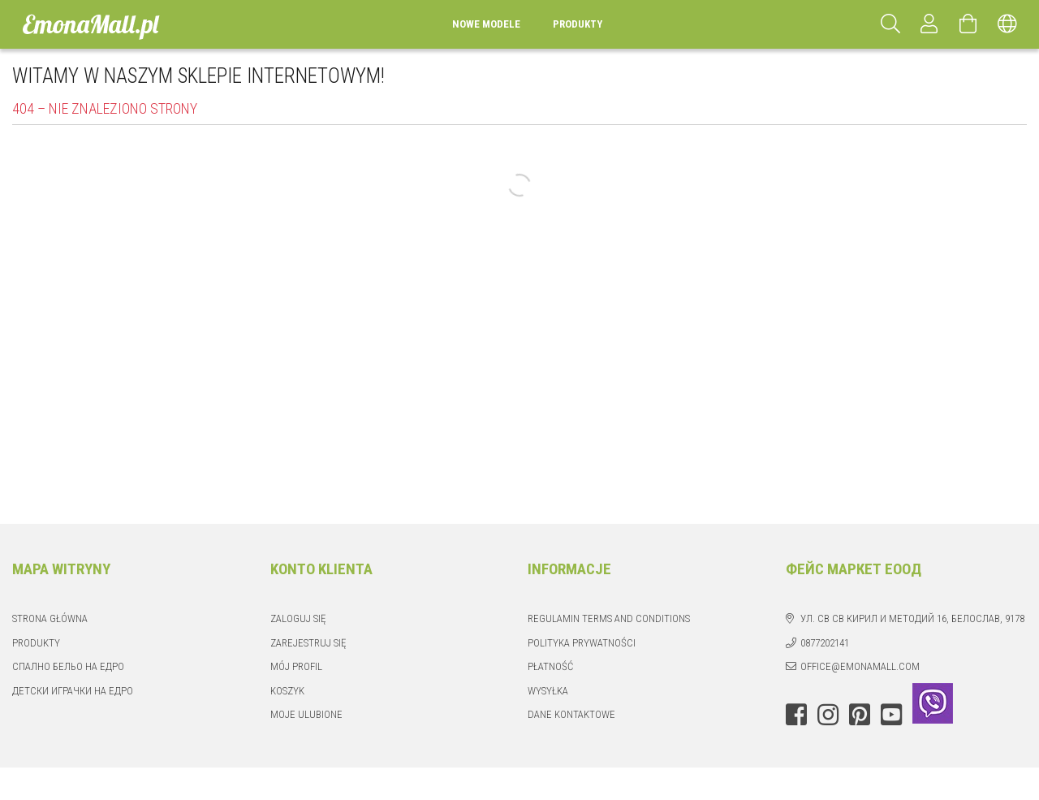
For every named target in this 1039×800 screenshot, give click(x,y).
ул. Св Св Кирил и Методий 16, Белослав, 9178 (912, 618)
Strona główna (50, 618)
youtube (891, 715)
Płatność (550, 666)
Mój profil (296, 666)
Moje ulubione (306, 714)
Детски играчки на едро (72, 691)
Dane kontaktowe (571, 714)
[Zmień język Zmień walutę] (1007, 24)
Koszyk (287, 691)
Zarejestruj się (308, 643)
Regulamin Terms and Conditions (609, 618)
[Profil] (929, 24)
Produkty (36, 643)
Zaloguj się (297, 618)
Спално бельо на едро (68, 666)
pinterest (859, 715)
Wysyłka (548, 691)
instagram (828, 715)
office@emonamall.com (860, 666)
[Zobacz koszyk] (968, 24)
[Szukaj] (890, 24)
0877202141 (824, 643)
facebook (796, 715)
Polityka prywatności (582, 643)
